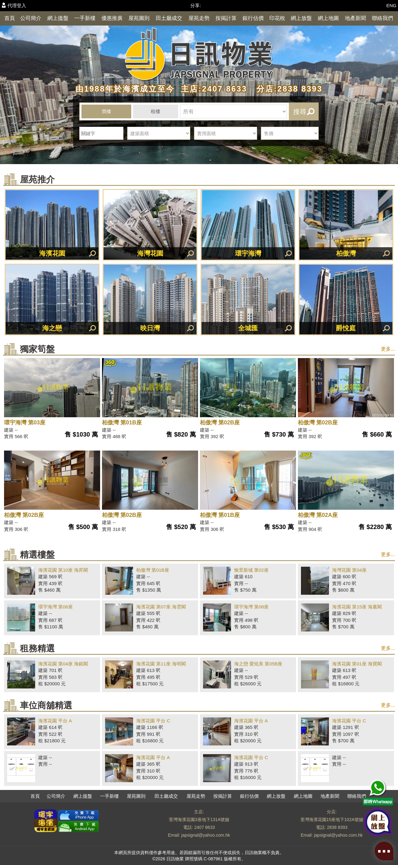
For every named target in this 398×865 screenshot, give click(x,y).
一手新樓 (84, 18)
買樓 (106, 111)
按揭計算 (226, 18)
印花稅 (277, 18)
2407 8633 (204, 827)
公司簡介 (30, 18)
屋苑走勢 (199, 18)
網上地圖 (328, 18)
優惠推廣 (112, 18)
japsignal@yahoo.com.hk (205, 835)
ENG (391, 5)
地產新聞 (355, 18)
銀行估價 (253, 18)
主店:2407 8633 (212, 88)
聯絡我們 (382, 18)
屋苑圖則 (139, 18)
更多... (388, 349)
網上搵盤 (57, 18)
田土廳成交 (169, 18)
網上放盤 (301, 18)
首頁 (9, 18)
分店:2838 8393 (286, 88)
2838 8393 (337, 827)
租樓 (155, 111)
